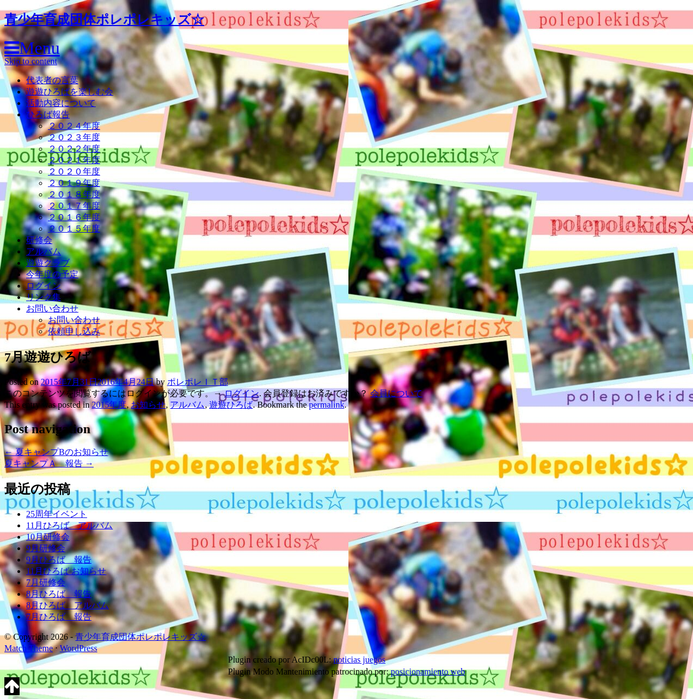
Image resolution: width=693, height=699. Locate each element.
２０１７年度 (74, 205)
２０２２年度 (74, 148)
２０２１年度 (74, 160)
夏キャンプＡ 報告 (49, 463)
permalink (327, 404)
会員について (396, 393)
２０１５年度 (74, 228)
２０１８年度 (74, 194)
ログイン (43, 285)
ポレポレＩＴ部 (197, 381)
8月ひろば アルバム (67, 605)
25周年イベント (56, 514)
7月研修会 (45, 582)
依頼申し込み (74, 331)
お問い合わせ (52, 308)
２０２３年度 (74, 137)
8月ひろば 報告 (58, 593)
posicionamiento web (428, 671)
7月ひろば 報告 (58, 616)
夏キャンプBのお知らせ (56, 452)
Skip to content (30, 61)
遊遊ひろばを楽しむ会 (69, 91)
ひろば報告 (48, 114)
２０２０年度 (74, 171)
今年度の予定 (52, 274)
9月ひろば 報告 (58, 559)
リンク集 (43, 297)
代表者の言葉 (52, 80)
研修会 (39, 240)
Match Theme (28, 648)
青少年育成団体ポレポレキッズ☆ (104, 20)
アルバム (43, 251)
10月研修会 (48, 536)
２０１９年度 (74, 183)
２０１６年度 (74, 217)
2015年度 (108, 404)
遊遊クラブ (48, 262)
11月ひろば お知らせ (66, 571)
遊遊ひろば (231, 404)
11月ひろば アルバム (69, 525)
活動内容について (61, 103)
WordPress (78, 648)
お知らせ (148, 404)
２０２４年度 (74, 125)
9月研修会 (45, 548)
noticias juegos (359, 659)
